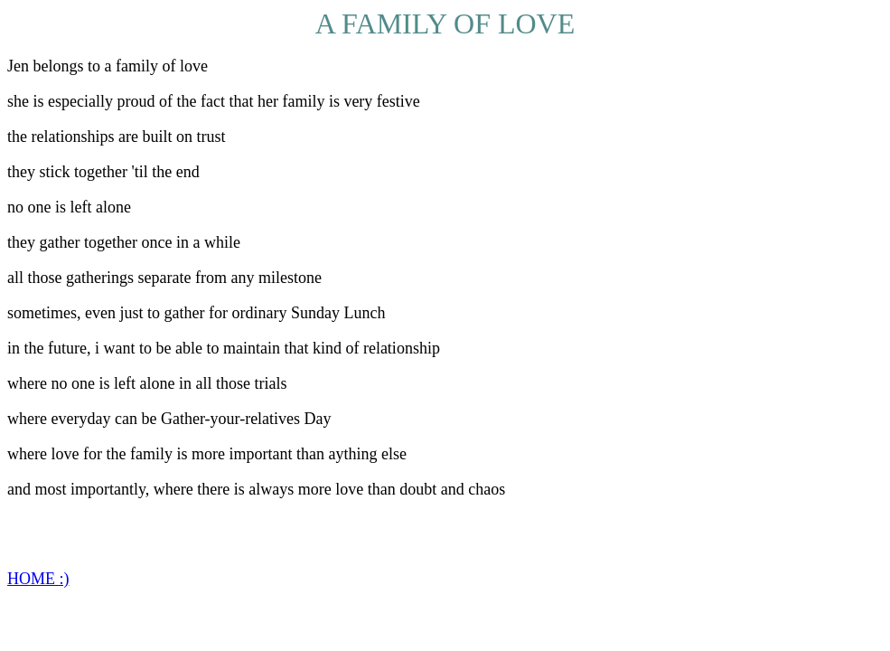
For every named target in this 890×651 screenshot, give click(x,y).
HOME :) (38, 579)
